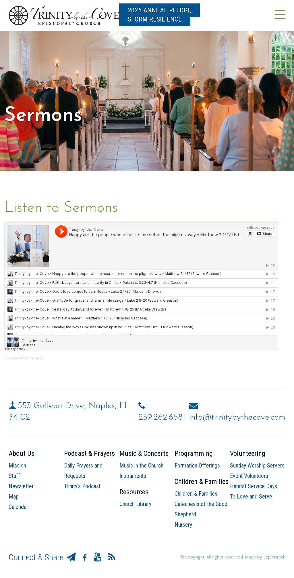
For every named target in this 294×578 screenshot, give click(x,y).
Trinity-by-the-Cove (16, 358)
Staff (14, 475)
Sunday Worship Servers (257, 465)
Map (14, 496)
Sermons (36, 358)
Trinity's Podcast (82, 486)
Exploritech (274, 557)
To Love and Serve (251, 496)
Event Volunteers (249, 475)
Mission (17, 465)
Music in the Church (141, 465)
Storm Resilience (155, 19)
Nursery (183, 524)
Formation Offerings (197, 465)
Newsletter (21, 486)
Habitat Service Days (253, 486)
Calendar (18, 506)
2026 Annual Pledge (159, 10)
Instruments (132, 475)
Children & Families (196, 493)
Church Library (135, 504)
